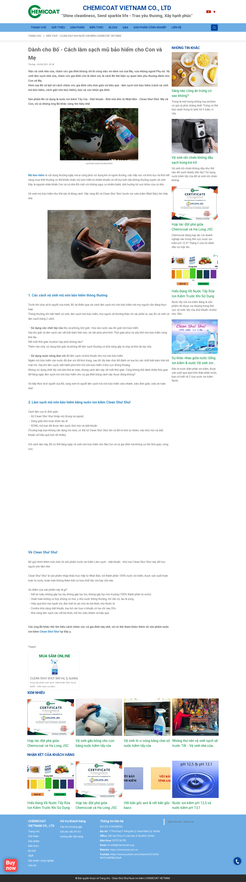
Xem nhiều (36, 693)
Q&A (125, 27)
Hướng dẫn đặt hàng (71, 836)
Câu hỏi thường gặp (71, 826)
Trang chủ (38, 27)
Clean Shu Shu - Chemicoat (181, 821)
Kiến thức (97, 27)
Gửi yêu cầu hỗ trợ (70, 831)
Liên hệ (176, 27)
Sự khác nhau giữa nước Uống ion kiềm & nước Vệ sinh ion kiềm (193, 363)
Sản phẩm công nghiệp (149, 27)
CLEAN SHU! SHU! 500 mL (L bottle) (54, 678)
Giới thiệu (58, 27)
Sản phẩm (77, 27)
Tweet (32, 646)
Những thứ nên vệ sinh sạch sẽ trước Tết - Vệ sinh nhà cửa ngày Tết (195, 745)
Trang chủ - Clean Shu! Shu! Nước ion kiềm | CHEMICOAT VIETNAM (134, 878)
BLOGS (113, 27)
